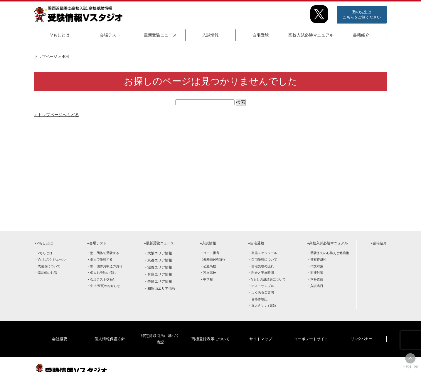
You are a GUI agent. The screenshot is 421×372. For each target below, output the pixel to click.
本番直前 (316, 279)
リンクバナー (361, 330)
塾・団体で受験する (104, 253)
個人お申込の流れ (103, 272)
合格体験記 (259, 299)
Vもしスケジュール (51, 259)
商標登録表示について (210, 330)
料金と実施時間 (262, 272)
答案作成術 (318, 259)
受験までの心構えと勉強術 (329, 253)
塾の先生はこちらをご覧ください (362, 14)
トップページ (46, 56)
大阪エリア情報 (159, 253)
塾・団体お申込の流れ (106, 266)
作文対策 (316, 266)
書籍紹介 (361, 35)
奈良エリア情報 (159, 281)
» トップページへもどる (59, 114)
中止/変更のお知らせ (105, 286)
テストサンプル (262, 286)
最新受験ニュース (160, 35)
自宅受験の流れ (262, 266)
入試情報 (210, 35)
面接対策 (316, 272)
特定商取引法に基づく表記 (160, 330)
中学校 (208, 279)
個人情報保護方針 (110, 330)
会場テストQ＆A (102, 279)
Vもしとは (59, 35)
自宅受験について (264, 259)
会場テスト (110, 35)
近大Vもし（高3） (264, 305)
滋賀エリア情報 (159, 267)
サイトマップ (260, 330)
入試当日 (316, 286)
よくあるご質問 (262, 292)
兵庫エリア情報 (159, 274)
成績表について (49, 266)
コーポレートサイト (311, 330)
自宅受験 (260, 35)
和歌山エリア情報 (161, 288)
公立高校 (209, 266)
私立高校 (209, 272)
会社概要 (60, 330)
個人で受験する (101, 259)
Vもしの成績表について (268, 279)
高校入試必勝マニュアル (311, 35)
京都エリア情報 (159, 260)
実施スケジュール (264, 253)
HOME (340, 362)
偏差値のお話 (47, 272)
